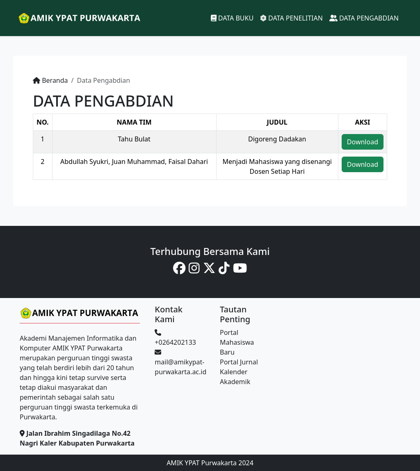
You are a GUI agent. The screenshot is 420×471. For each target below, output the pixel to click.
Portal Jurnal (239, 361)
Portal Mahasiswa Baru (237, 342)
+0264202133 (175, 338)
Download (362, 141)
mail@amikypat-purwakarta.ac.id (180, 362)
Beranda (55, 80)
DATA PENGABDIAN (364, 18)
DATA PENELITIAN (291, 18)
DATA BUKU (232, 18)
